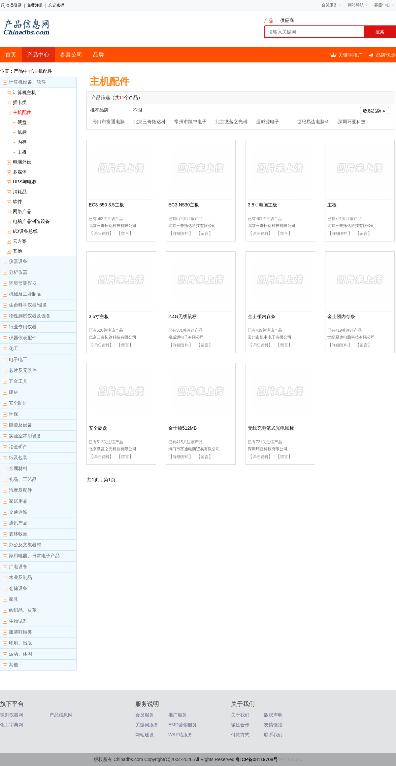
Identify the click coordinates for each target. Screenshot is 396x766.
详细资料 (101, 233)
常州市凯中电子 (190, 121)
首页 (10, 54)
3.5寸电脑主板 (262, 204)
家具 (13, 599)
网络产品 (22, 211)
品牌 (98, 54)
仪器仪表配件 (23, 337)
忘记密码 (56, 5)
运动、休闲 (20, 653)
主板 (22, 152)
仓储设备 (18, 588)
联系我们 (273, 734)
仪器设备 (18, 261)
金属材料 (18, 468)
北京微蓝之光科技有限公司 (112, 449)
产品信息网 (61, 714)
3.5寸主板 (99, 316)
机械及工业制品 (25, 294)
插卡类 (20, 102)
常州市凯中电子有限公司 (269, 337)
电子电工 (18, 359)
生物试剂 (18, 621)
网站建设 (144, 734)
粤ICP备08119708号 (257, 759)
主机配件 (22, 112)
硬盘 (22, 122)
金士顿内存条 (262, 316)
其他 (17, 251)
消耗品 (20, 191)
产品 (270, 20)
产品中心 (38, 54)
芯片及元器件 (23, 370)
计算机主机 (24, 92)
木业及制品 (20, 577)
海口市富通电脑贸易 (108, 122)
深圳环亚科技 (352, 121)
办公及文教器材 (25, 544)
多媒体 (20, 171)
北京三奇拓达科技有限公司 (112, 225)
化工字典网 (11, 724)
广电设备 (18, 566)
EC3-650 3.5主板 (106, 204)
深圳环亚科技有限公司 (267, 449)
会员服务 (144, 714)
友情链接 (273, 724)
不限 (137, 110)
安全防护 (18, 403)
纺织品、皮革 (23, 610)
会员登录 (14, 5)
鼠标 (22, 132)
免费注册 (35, 5)
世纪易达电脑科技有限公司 (351, 337)
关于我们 (240, 714)
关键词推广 (350, 54)
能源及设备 (20, 424)
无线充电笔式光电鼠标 (271, 428)
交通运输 (18, 512)
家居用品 (18, 501)
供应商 (287, 20)
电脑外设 (22, 161)
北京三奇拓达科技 (149, 122)
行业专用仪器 (23, 326)
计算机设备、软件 (27, 82)
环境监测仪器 (23, 283)
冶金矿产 (18, 446)
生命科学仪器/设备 (28, 305)
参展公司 (71, 54)
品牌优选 (386, 54)
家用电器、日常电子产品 (34, 555)
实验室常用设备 (25, 435)
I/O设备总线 (25, 231)
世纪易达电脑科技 (313, 122)
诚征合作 (240, 724)
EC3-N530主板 (183, 204)
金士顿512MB (182, 428)
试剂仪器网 (11, 714)
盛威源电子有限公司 (186, 337)
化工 (13, 348)
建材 (13, 392)
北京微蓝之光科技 (231, 122)
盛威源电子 (267, 121)
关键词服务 (146, 724)
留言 (125, 233)
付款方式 (240, 734)
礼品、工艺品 (23, 479)
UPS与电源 (24, 181)
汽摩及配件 (20, 490)
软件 (17, 201)
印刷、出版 (20, 642)
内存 (22, 142)
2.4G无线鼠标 (182, 316)
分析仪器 (18, 272)
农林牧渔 (18, 533)
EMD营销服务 (182, 724)
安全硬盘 (98, 428)
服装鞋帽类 (20, 632)
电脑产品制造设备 (31, 221)
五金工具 (18, 381)
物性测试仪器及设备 (29, 315)
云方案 (20, 241)
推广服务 (177, 714)
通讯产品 (18, 523)
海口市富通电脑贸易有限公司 (194, 449)
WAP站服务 (180, 734)
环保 (13, 414)
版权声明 (273, 714)
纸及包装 (18, 457)
